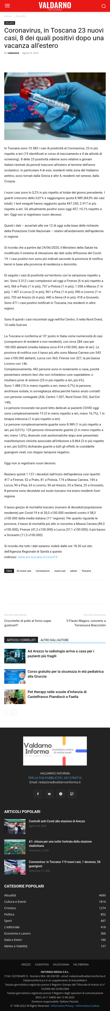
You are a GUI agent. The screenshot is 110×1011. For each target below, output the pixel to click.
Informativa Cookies (88, 1006)
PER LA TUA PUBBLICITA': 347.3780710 (55, 778)
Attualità (20, 16)
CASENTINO (42, 964)
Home (7, 16)
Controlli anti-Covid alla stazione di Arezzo (57, 821)
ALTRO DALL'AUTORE (55, 640)
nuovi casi (59, 570)
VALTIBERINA (81, 964)
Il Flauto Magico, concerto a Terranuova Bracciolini (86, 623)
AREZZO (26, 964)
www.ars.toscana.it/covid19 (37, 557)
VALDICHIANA (61, 964)
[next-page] (13, 712)
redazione (13, 52)
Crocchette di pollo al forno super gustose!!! (27, 623)
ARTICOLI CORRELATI (21, 640)
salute (73, 570)
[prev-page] (7, 712)
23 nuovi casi (24, 570)
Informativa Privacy (62, 1006)
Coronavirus (43, 570)
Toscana (86, 570)
